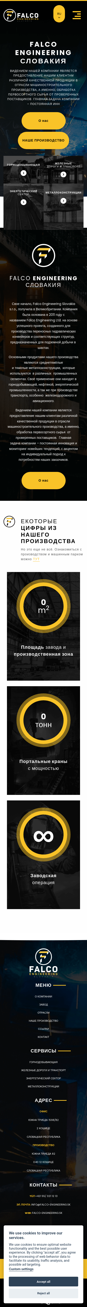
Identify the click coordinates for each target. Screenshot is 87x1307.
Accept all (43, 1281)
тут (36, 559)
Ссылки (43, 1029)
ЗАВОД (43, 1004)
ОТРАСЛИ (44, 1013)
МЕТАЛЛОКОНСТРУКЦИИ (43, 1086)
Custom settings (21, 1269)
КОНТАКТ (43, 1037)
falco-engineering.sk (47, 1213)
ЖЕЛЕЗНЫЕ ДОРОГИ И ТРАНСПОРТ (43, 1070)
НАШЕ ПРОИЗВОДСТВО (44, 140)
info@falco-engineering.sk (51, 1204)
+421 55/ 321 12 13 (46, 1196)
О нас (43, 120)
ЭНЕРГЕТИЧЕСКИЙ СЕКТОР (43, 1078)
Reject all (43, 1293)
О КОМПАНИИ (43, 996)
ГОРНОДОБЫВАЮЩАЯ (43, 1062)
